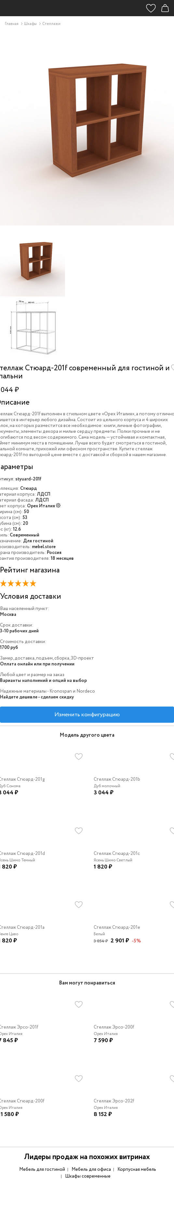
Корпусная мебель (136, 1169)
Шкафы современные (88, 1176)
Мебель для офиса (91, 1169)
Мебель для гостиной (42, 1169)
